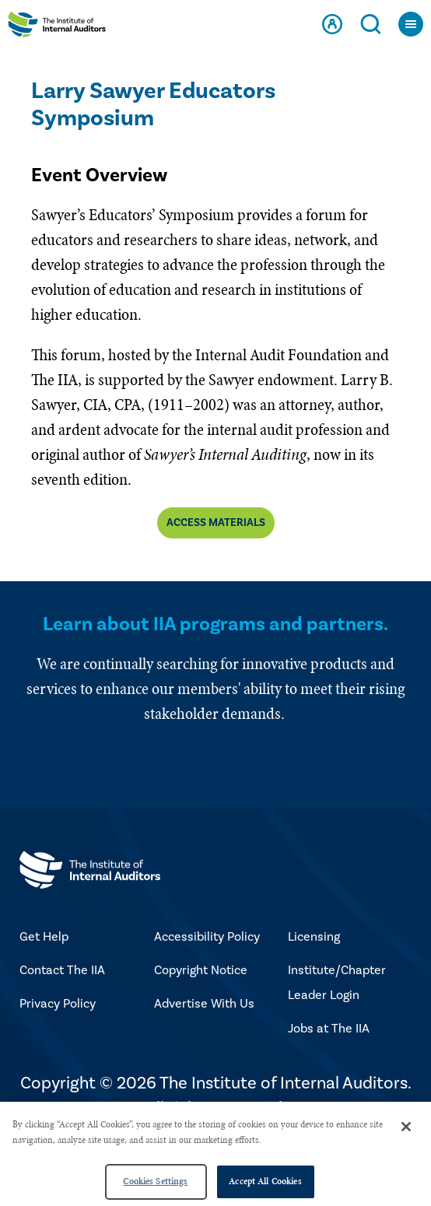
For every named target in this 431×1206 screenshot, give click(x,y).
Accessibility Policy (207, 937)
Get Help (43, 937)
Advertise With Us (204, 1003)
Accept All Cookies (265, 1181)
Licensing (314, 937)
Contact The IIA (62, 970)
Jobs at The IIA (329, 1028)
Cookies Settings (155, 1181)
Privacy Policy (57, 1003)
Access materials (215, 523)
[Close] (406, 1127)
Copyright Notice (200, 970)
